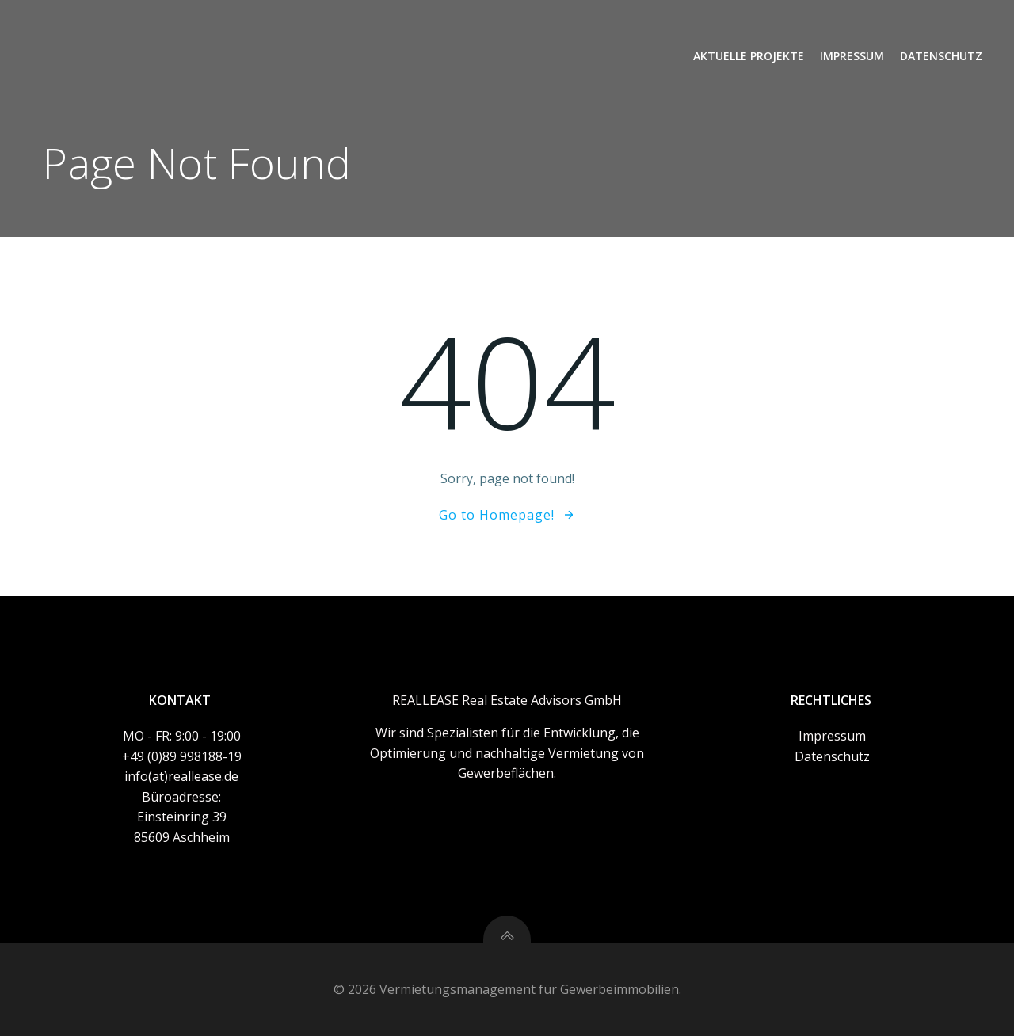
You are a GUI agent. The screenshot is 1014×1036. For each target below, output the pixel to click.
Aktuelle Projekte (748, 55)
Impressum (852, 55)
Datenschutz (941, 55)
